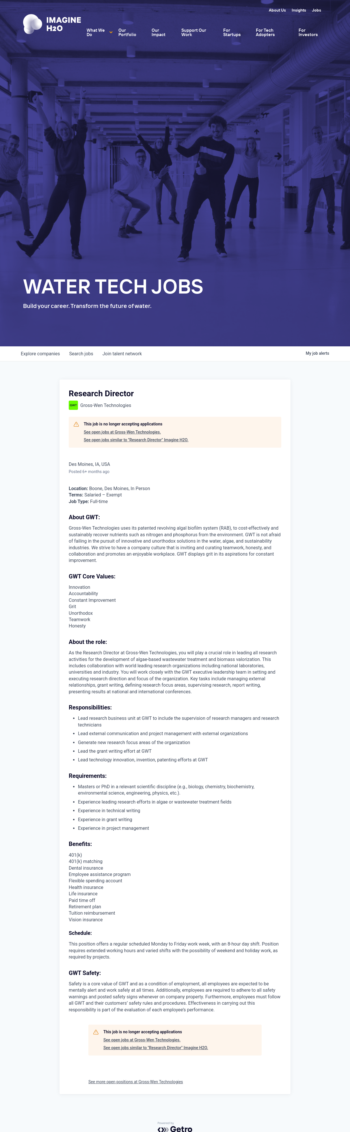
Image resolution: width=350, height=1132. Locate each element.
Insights (299, 10)
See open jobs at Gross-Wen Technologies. (122, 432)
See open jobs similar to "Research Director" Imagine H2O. (136, 440)
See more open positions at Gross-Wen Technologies (135, 1081)
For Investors (308, 32)
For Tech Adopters (265, 32)
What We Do (96, 32)
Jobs (316, 10)
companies (40, 353)
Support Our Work (193, 32)
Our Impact (158, 32)
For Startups (232, 32)
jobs (81, 353)
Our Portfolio (127, 32)
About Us (277, 10)
